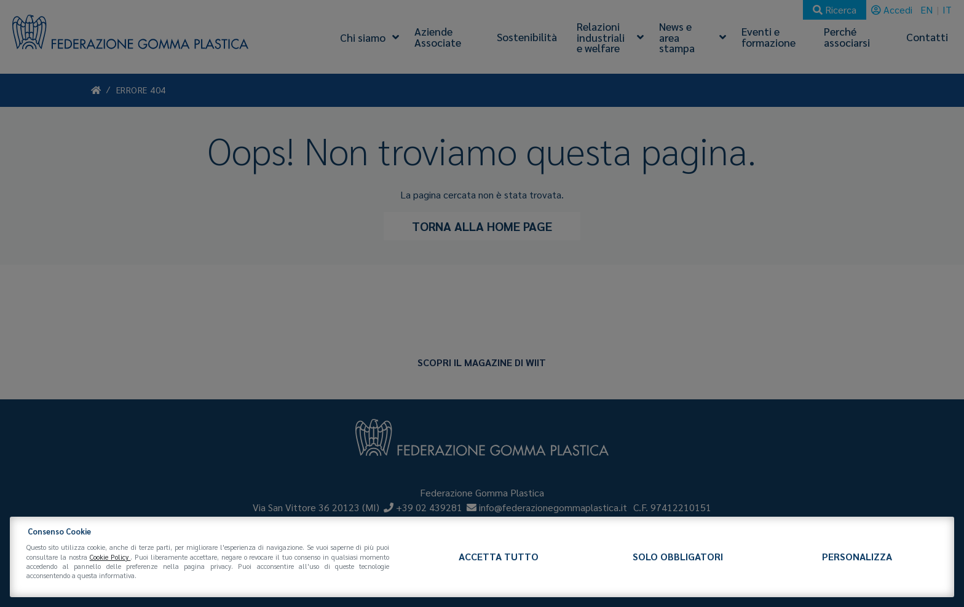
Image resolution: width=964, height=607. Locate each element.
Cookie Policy (110, 557)
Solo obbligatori (678, 556)
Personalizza (857, 556)
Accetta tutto (499, 556)
